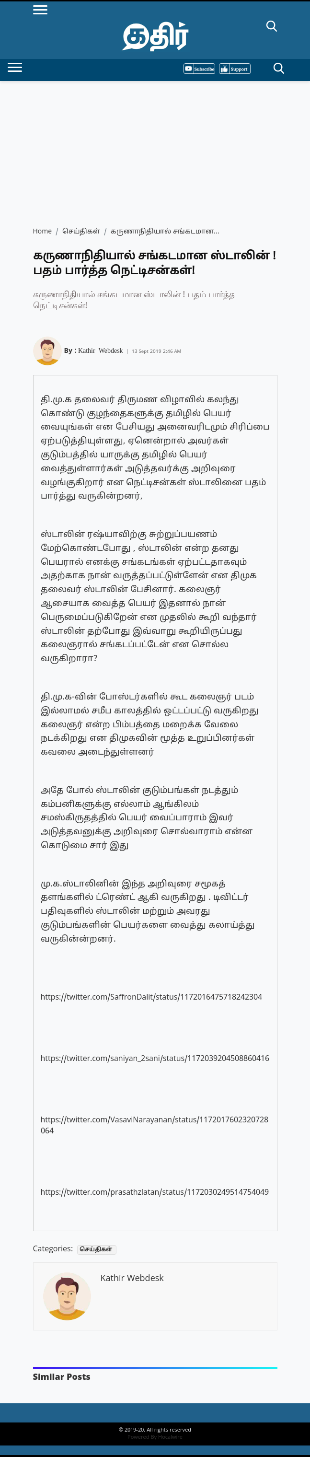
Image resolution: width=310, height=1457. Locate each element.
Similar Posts (62, 1377)
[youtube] (199, 68)
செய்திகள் (81, 232)
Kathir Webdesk (100, 350)
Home (42, 232)
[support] (235, 68)
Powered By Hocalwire (155, 1437)
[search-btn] (271, 28)
